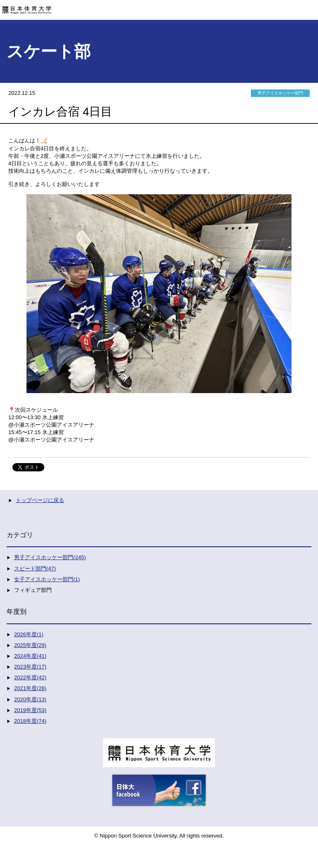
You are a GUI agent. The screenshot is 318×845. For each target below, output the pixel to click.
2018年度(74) (30, 721)
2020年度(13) (30, 699)
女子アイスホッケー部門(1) (47, 579)
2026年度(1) (28, 634)
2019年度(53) (30, 710)
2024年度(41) (30, 656)
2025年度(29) (30, 645)
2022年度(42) (30, 677)
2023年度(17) (30, 667)
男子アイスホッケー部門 (280, 93)
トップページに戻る (40, 500)
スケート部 (49, 51)
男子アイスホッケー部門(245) (50, 557)
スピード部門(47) (35, 568)
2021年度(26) (30, 688)
